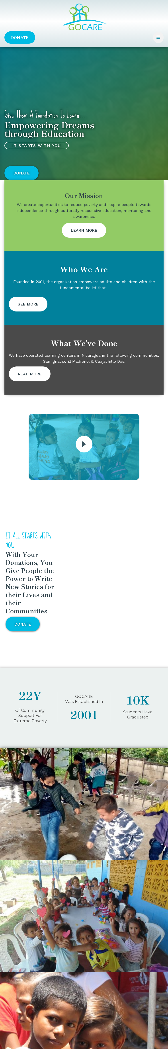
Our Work (23, 930)
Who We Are (26, 908)
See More (28, 316)
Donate (20, 37)
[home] (84, 19)
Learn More (84, 243)
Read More (30, 386)
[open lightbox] (84, 444)
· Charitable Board (27, 913)
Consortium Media (116, 1040)
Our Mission (25, 919)
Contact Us (24, 935)
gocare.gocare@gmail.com (42, 975)
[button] (158, 37)
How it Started (28, 924)
